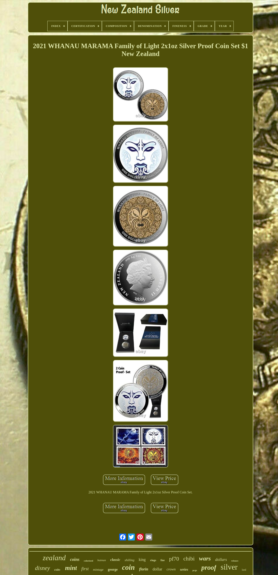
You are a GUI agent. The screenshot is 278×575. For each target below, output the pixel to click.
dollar (157, 569)
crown (171, 569)
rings (153, 560)
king (142, 559)
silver (229, 567)
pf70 (174, 559)
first (85, 568)
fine (163, 560)
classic (115, 560)
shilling (129, 560)
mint (71, 567)
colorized (88, 560)
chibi (189, 558)
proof (208, 567)
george (113, 569)
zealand (54, 558)
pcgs (194, 570)
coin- (57, 569)
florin (143, 569)
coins (74, 559)
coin (128, 567)
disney (42, 568)
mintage (98, 569)
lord (244, 569)
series (184, 569)
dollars (221, 559)
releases (234, 561)
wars (205, 558)
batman (102, 560)
